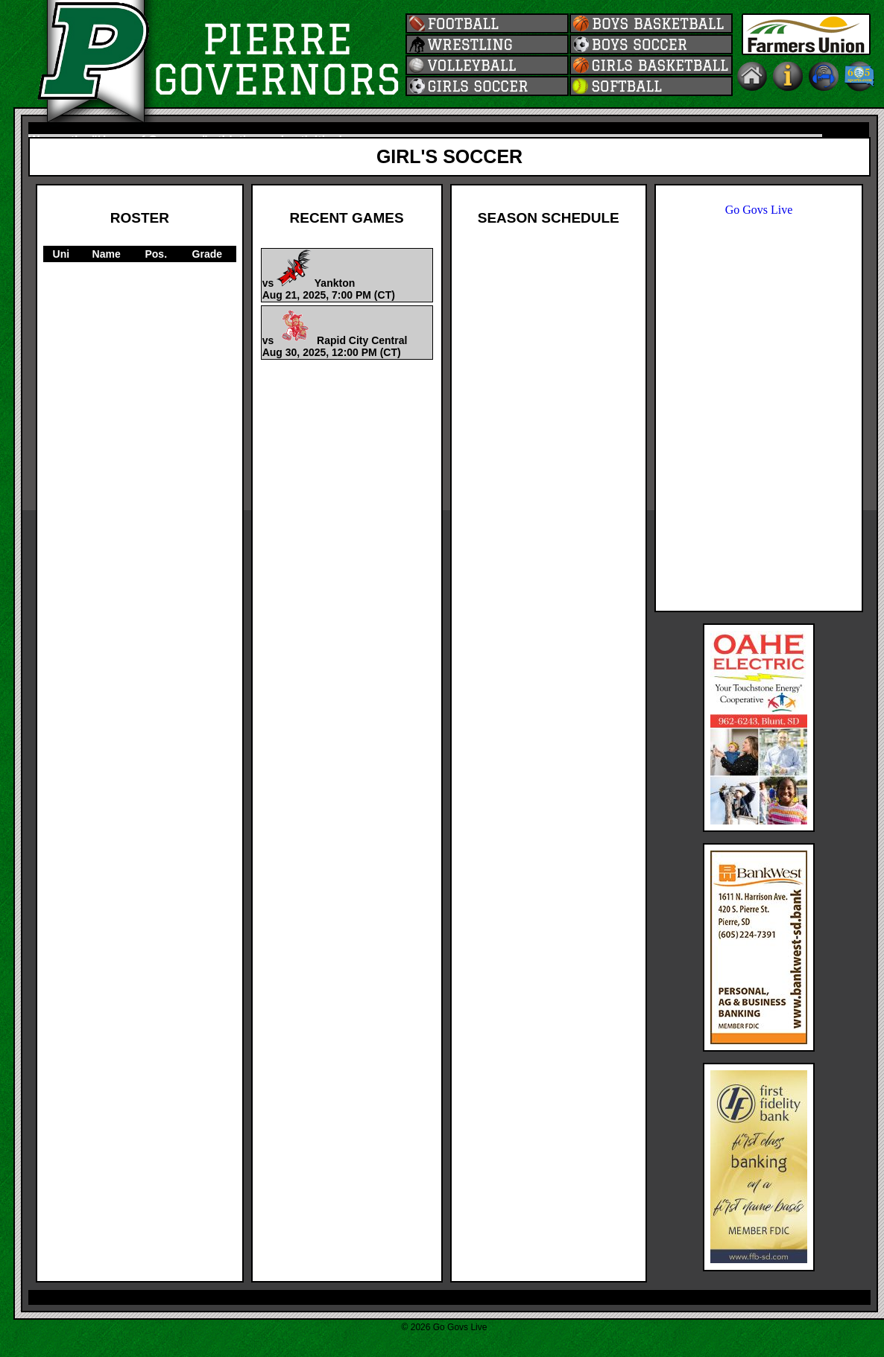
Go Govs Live (759, 209)
